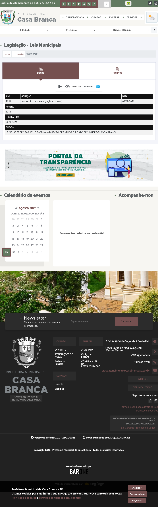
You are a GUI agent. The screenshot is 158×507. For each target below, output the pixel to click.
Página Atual (31, 54)
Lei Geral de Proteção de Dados (138, 427)
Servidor (142, 29)
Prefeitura (29, 29)
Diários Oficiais (50, 29)
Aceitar (136, 487)
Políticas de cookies (147, 410)
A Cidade (11, 29)
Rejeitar (137, 500)
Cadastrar (126, 321)
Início (7, 54)
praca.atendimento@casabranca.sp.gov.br (126, 370)
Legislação (18, 54)
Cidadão (126, 29)
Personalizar (137, 494)
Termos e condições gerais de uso (139, 406)
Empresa (109, 29)
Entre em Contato (87, 29)
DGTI (67, 29)
